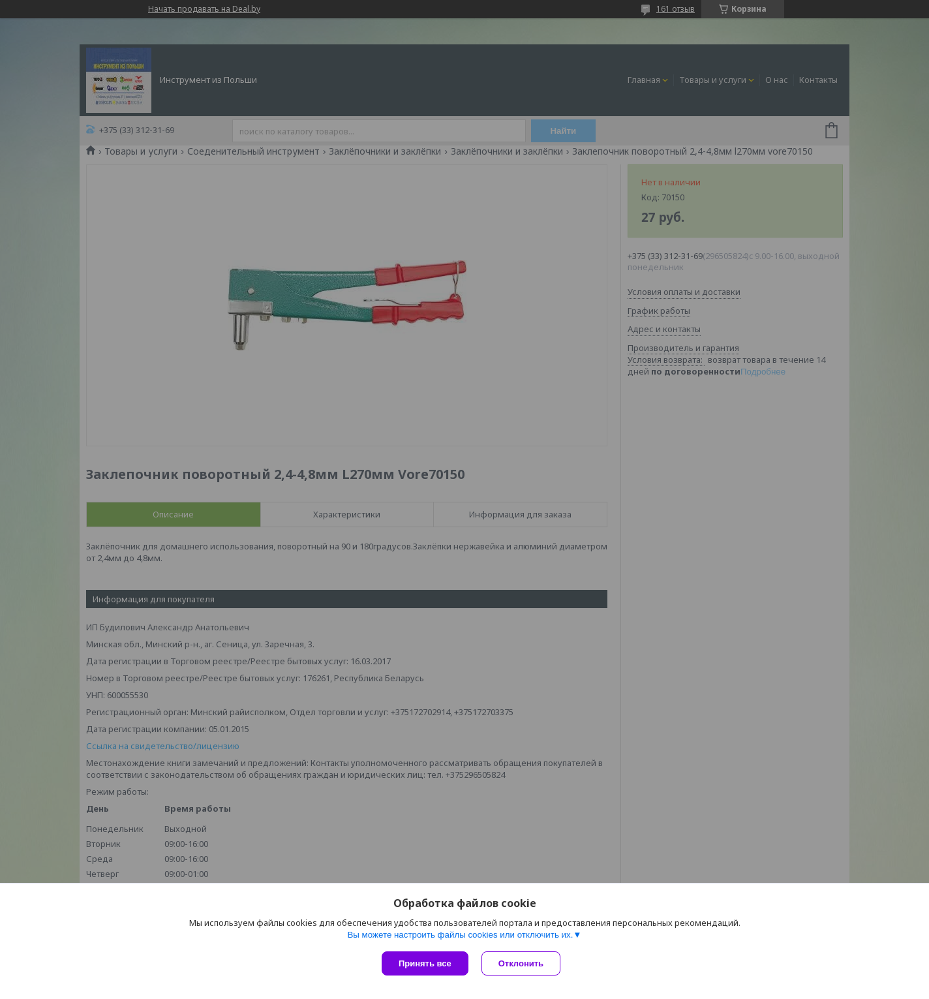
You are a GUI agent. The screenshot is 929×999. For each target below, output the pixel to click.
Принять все (425, 963)
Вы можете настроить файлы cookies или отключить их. (460, 935)
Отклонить (520, 963)
